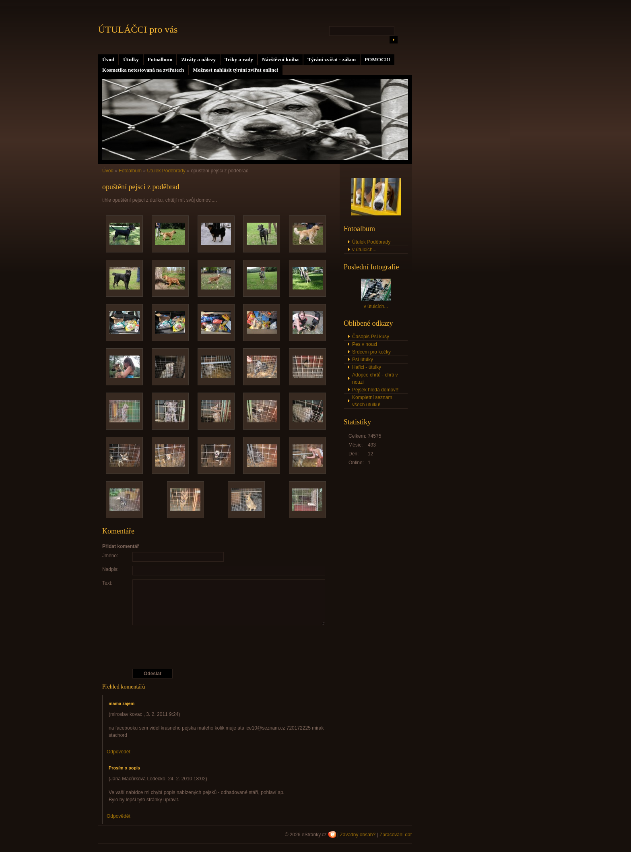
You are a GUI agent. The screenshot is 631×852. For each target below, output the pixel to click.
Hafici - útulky (366, 367)
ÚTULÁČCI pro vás (137, 29)
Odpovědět (118, 752)
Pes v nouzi (364, 344)
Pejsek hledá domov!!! (376, 390)
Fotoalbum (160, 59)
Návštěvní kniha (280, 59)
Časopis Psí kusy (370, 336)
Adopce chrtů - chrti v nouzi (375, 378)
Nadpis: (110, 569)
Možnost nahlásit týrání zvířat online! (235, 70)
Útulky (131, 59)
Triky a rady (239, 59)
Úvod (108, 59)
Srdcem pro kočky (371, 352)
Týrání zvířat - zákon (331, 59)
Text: (107, 583)
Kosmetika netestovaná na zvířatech (143, 70)
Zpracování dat (395, 835)
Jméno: (110, 555)
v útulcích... (364, 249)
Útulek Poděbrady (166, 171)
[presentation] (216, 647)
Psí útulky (362, 359)
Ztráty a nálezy (198, 59)
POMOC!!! (377, 59)
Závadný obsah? (357, 835)
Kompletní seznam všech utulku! (372, 401)
